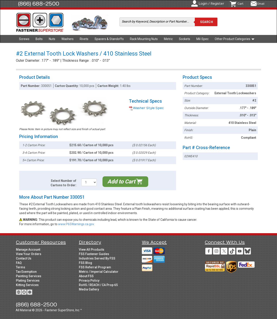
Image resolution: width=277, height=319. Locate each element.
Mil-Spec (202, 39)
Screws (24, 39)
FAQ (19, 263)
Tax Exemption (26, 271)
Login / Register (211, 4)
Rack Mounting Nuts (144, 39)
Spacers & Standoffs (109, 39)
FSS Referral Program (95, 267)
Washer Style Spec (146, 108)
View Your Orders (28, 254)
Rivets (84, 39)
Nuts (52, 39)
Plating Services (28, 280)
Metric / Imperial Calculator (98, 271)
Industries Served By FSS (97, 258)
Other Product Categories (234, 39)
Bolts (39, 39)
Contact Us (23, 258)
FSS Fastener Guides (94, 254)
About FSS (86, 276)
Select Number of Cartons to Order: (63, 183)
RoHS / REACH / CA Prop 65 (98, 285)
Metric (168, 39)
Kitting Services (27, 285)
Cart (240, 3)
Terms (20, 267)
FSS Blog (85, 263)
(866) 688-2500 (38, 4)
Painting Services (28, 276)
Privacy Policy (89, 280)
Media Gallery (89, 289)
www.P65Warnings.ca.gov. (76, 224)
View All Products (91, 249)
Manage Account (28, 249)
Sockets (184, 39)
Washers (67, 39)
